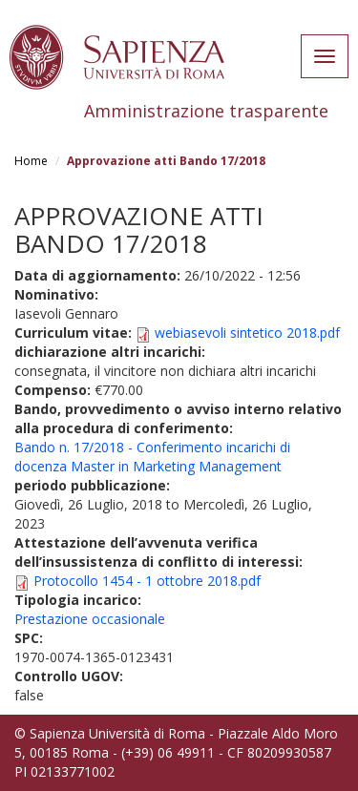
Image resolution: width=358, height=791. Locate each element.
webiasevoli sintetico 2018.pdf (247, 332)
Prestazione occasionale (89, 619)
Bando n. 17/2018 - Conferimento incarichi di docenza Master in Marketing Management (152, 456)
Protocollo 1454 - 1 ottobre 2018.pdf (147, 581)
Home (31, 161)
